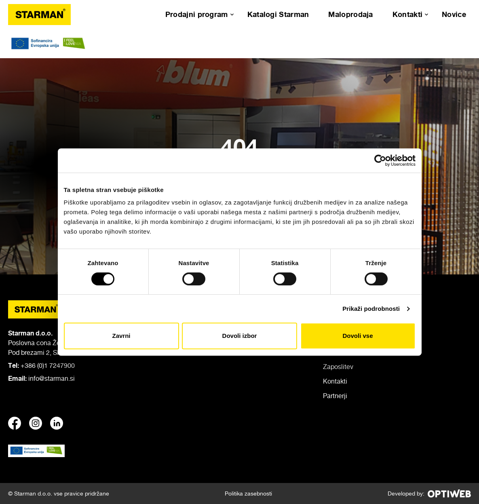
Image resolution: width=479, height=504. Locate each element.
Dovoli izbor (239, 335)
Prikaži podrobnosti (371, 308)
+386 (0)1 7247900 (48, 365)
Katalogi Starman (278, 14)
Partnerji (335, 396)
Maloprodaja (350, 14)
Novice (454, 14)
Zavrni (121, 335)
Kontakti (407, 14)
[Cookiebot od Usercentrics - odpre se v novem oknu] (380, 160)
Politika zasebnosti (248, 493)
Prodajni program (196, 14)
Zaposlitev (338, 367)
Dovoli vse (357, 335)
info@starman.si (51, 378)
